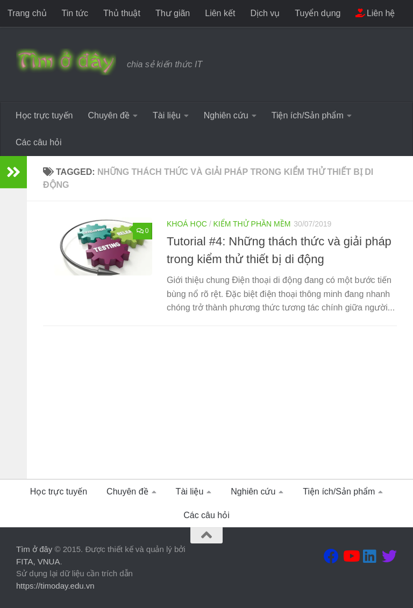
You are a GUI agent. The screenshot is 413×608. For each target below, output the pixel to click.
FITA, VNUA (38, 561)
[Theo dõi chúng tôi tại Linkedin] (370, 556)
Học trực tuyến (44, 115)
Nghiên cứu (226, 115)
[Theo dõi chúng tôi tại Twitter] (389, 556)
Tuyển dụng (317, 13)
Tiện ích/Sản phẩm (308, 115)
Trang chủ (27, 13)
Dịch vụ (265, 13)
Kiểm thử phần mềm (251, 224)
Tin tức (75, 13)
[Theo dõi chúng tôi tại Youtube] (350, 556)
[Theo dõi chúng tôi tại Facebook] (331, 556)
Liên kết (220, 13)
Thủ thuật (121, 13)
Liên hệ (375, 13)
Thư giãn (172, 13)
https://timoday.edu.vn (55, 585)
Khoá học (187, 224)
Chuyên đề (109, 115)
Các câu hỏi (39, 142)
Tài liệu (167, 115)
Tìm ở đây (34, 549)
